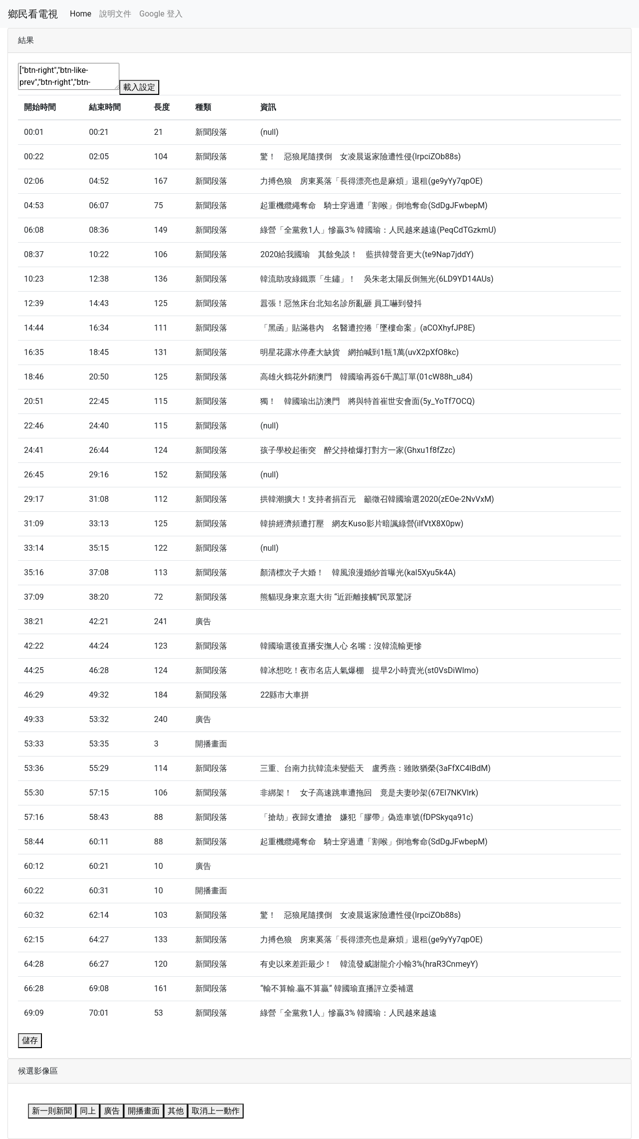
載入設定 (139, 87)
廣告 (112, 1111)
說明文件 (115, 13)
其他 (176, 1111)
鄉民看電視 (33, 14)
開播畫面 (144, 1111)
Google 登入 (160, 13)
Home (80, 13)
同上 (88, 1111)
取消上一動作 (216, 1111)
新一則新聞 (52, 1111)
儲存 (30, 1040)
